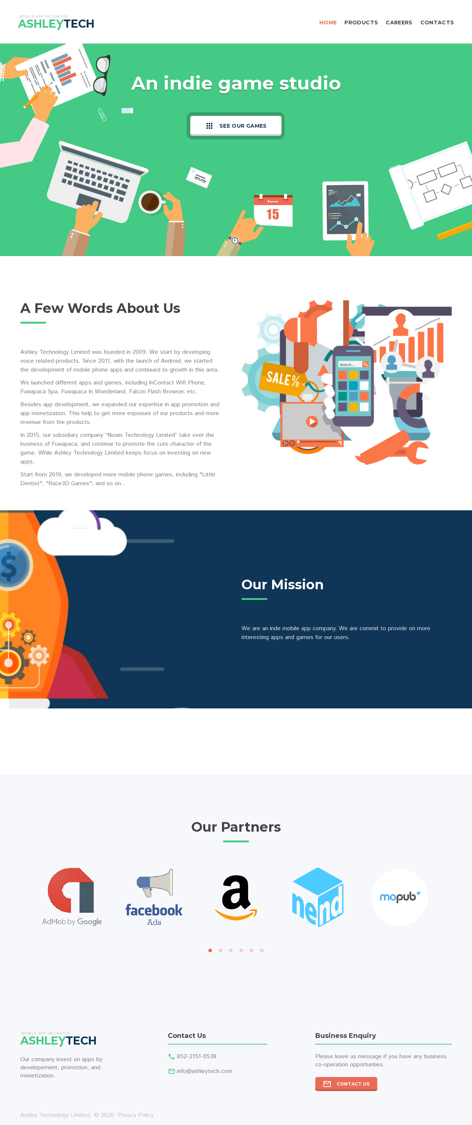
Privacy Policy (136, 1115)
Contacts (437, 22)
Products (361, 22)
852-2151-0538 (196, 1056)
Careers (399, 22)
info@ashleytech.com (204, 1071)
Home (328, 22)
